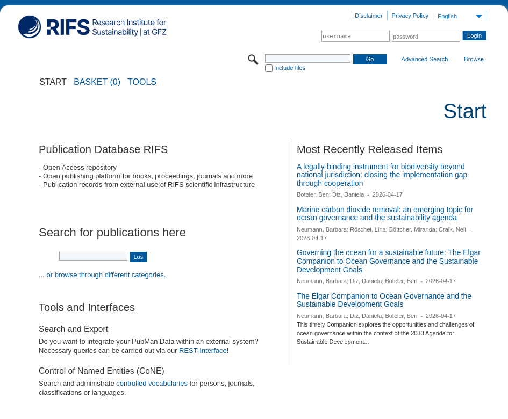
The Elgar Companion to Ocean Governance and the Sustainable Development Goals (384, 300)
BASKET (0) (97, 82)
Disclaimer (368, 15)
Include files (289, 67)
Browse (474, 59)
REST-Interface (203, 350)
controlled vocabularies (152, 383)
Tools (141, 82)
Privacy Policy (410, 15)
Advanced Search (425, 59)
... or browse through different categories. (102, 275)
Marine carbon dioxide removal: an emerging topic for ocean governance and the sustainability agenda (385, 213)
